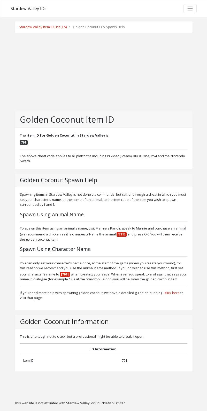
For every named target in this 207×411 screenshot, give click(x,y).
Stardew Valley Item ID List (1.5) (43, 27)
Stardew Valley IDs (29, 8)
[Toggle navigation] (189, 8)
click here (172, 292)
